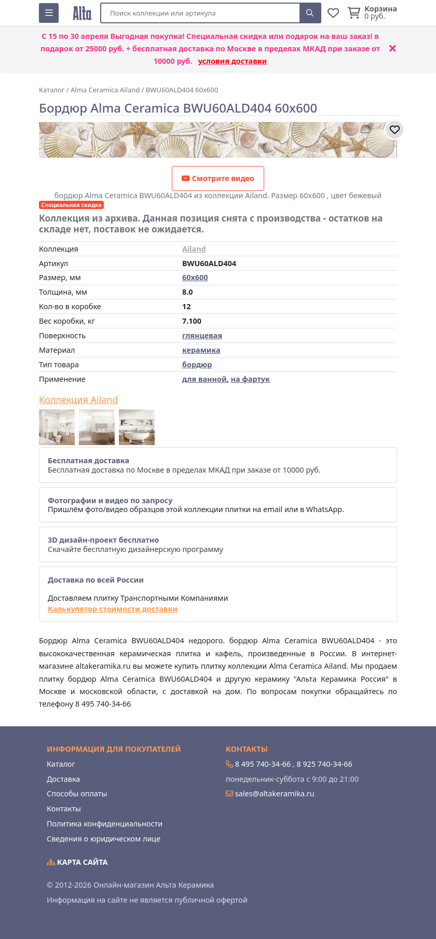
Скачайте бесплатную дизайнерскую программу (135, 544)
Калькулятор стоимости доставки (113, 608)
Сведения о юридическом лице (103, 839)
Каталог (61, 764)
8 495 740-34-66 (263, 764)
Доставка (63, 779)
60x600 (195, 277)
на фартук (249, 379)
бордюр (197, 364)
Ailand (194, 249)
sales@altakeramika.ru (275, 793)
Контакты (64, 808)
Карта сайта (77, 862)
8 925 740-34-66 (324, 764)
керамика (201, 350)
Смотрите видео (218, 178)
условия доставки (232, 61)
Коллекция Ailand (78, 400)
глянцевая (202, 335)
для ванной (204, 379)
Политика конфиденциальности (104, 823)
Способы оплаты (77, 793)
